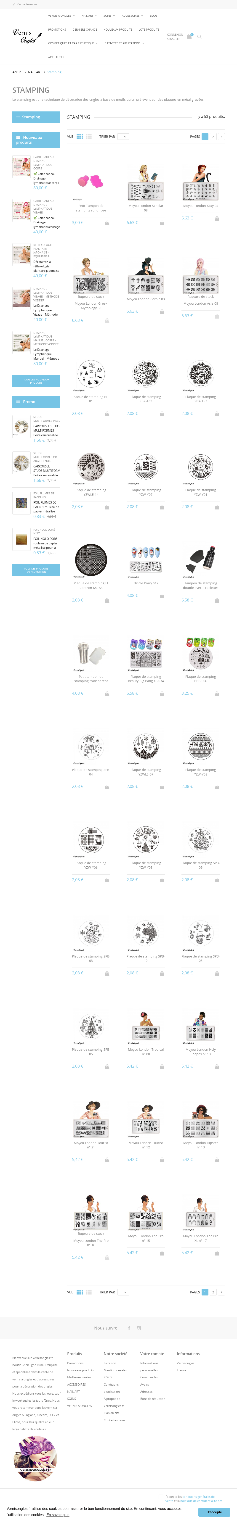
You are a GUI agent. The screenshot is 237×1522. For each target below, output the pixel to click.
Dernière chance (84, 30)
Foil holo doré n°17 (44, 531)
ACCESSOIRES (131, 16)
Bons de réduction (152, 1399)
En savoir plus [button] (57, 1515)
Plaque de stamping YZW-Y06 (91, 865)
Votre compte (152, 1353)
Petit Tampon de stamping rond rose (91, 207)
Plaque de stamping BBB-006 (200, 678)
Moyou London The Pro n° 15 (145, 1238)
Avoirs (144, 1384)
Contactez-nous (24, 4)
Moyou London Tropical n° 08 (146, 1051)
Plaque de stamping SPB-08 (200, 958)
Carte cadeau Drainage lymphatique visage (43, 206)
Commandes (149, 1377)
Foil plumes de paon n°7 (44, 495)
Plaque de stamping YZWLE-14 (91, 492)
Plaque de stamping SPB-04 (91, 772)
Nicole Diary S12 (145, 583)
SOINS (108, 16)
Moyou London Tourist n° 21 (91, 1145)
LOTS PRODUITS (149, 30)
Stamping (31, 116)
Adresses (146, 1392)
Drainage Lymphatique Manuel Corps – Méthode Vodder (46, 338)
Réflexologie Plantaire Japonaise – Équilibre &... (42, 250)
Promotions (57, 30)
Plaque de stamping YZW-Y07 (145, 492)
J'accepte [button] (214, 1512)
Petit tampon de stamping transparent (91, 678)
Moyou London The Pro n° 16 (91, 1242)
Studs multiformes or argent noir (45, 457)
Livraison (110, 1363)
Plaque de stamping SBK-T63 (145, 399)
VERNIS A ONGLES (60, 16)
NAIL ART (88, 16)
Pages (195, 136)
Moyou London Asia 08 (201, 303)
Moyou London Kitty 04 (200, 205)
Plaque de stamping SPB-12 (146, 958)
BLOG (153, 16)
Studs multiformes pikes (46, 419)
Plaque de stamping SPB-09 (200, 865)
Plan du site (112, 1413)
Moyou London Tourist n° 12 (146, 1145)
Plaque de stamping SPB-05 (91, 1051)
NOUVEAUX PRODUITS (118, 30)
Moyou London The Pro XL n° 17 (200, 1238)
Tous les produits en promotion (36, 570)
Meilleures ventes (79, 1377)
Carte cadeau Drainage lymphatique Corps (43, 162)
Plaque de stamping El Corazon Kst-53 (91, 585)
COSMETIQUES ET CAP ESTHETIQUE (71, 43)
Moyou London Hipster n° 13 (200, 1145)
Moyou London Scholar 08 (145, 207)
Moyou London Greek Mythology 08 (91, 305)
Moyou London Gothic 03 (146, 299)
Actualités (56, 57)
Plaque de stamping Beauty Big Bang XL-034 (146, 678)
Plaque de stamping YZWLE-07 (145, 772)
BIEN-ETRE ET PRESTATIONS (123, 43)
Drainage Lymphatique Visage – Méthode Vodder (46, 294)
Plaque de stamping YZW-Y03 (145, 865)
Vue (70, 136)
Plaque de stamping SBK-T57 (200, 399)
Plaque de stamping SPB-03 (91, 958)
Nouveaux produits (80, 1370)
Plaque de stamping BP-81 (91, 399)
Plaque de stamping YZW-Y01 (200, 492)
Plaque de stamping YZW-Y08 (200, 772)
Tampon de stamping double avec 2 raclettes (200, 585)
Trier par (107, 136)
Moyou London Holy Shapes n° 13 (201, 1051)
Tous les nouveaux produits (36, 381)
